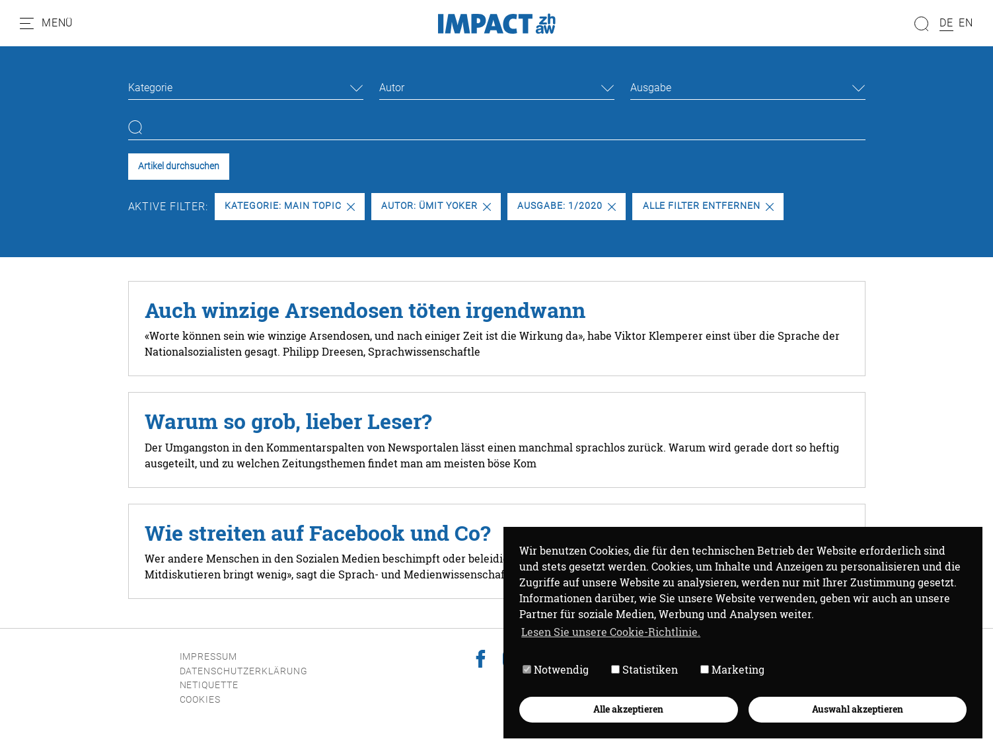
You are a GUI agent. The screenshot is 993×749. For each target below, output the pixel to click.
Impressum (209, 656)
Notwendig (556, 669)
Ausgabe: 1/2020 (566, 206)
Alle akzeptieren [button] (628, 709)
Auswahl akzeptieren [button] (857, 709)
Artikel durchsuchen (178, 166)
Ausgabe (650, 87)
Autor (391, 87)
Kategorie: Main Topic (289, 206)
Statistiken (644, 669)
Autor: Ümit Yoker (435, 206)
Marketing (732, 669)
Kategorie (150, 87)
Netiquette (209, 685)
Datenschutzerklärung (244, 671)
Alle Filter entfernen (708, 206)
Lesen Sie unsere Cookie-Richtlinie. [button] (610, 632)
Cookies (200, 699)
